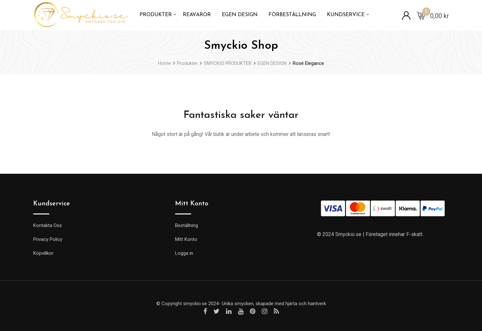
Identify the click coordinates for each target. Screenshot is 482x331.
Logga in (184, 253)
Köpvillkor (43, 253)
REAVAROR (197, 14)
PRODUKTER (156, 14)
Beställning (186, 225)
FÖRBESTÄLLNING (292, 14)
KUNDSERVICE (346, 14)
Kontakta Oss (47, 225)
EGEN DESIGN (240, 14)
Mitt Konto (186, 239)
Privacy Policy (47, 239)
